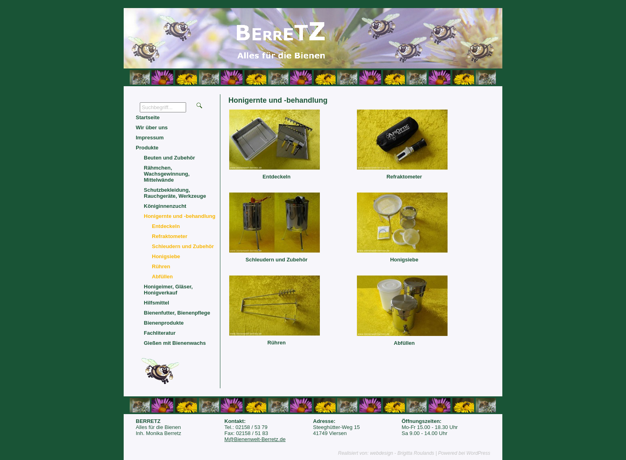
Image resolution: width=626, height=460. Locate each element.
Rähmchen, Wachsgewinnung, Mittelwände (167, 174)
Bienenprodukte (164, 323)
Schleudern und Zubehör (277, 260)
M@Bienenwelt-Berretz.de (255, 439)
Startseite (148, 117)
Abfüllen (404, 343)
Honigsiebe (404, 260)
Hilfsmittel (156, 303)
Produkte (147, 148)
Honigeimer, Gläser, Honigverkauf (168, 290)
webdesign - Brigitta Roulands (402, 453)
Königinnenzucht (165, 206)
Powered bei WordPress (464, 453)
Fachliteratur (160, 333)
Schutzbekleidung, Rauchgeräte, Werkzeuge (175, 193)
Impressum (150, 138)
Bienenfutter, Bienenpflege (177, 313)
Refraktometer (404, 177)
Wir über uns (152, 127)
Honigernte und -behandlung (180, 216)
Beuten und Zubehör (169, 158)
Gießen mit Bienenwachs (175, 343)
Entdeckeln (276, 177)
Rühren (276, 343)
